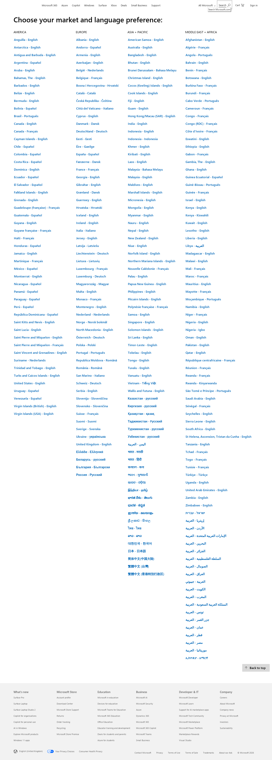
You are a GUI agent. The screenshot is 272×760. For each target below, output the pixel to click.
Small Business (139, 5)
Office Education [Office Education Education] (105, 722)
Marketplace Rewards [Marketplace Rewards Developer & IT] (189, 734)
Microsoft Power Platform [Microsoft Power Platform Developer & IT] (191, 728)
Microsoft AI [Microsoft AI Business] (141, 697)
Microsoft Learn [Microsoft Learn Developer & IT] (186, 703)
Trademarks (208, 752)
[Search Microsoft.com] (224, 5)
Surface (102, 5)
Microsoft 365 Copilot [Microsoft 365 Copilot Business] (146, 728)
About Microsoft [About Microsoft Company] (227, 703)
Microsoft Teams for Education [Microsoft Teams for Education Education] (112, 709)
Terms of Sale (191, 752)
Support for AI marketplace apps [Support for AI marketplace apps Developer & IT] (194, 709)
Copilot (76, 5)
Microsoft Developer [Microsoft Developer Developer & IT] (188, 697)
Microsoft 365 (49, 5)
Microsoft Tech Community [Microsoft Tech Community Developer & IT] (191, 715)
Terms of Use (174, 752)
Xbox (114, 5)
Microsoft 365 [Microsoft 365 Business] (142, 722)
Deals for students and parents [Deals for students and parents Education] (112, 734)
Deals (124, 5)
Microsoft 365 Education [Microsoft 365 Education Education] (109, 715)
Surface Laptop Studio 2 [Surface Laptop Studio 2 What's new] (25, 709)
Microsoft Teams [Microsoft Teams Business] (144, 734)
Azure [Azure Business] (138, 709)
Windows (89, 5)
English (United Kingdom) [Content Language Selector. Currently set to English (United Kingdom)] (31, 751)
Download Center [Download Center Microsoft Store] (65, 703)
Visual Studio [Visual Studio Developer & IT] (185, 740)
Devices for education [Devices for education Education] (108, 703)
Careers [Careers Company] (223, 697)
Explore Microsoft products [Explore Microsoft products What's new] (26, 734)
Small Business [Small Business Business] (143, 740)
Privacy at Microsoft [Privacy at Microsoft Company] (229, 715)
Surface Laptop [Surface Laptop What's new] (20, 703)
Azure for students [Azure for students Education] (106, 740)
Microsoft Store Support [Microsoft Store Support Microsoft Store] (68, 709)
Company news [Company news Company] (227, 709)
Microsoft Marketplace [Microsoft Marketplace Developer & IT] (189, 722)
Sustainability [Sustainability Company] (226, 728)
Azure (64, 5)
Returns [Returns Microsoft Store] (60, 715)
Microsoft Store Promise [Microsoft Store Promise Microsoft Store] (68, 734)
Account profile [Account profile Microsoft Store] (64, 697)
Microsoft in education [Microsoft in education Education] (108, 697)
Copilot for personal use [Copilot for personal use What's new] (25, 722)
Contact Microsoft (143, 752)
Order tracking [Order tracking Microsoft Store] (63, 722)
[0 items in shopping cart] (239, 4)
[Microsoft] (27, 5)
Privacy (159, 752)
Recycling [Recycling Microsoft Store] (61, 728)
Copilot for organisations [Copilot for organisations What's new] (25, 715)
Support (155, 5)
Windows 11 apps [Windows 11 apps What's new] (22, 740)
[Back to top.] (256, 668)
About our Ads (225, 752)
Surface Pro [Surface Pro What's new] (19, 697)
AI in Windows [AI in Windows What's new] (20, 728)
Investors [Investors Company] (224, 722)
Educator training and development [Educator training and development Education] (114, 728)
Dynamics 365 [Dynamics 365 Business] (142, 715)
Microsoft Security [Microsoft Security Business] (144, 703)
